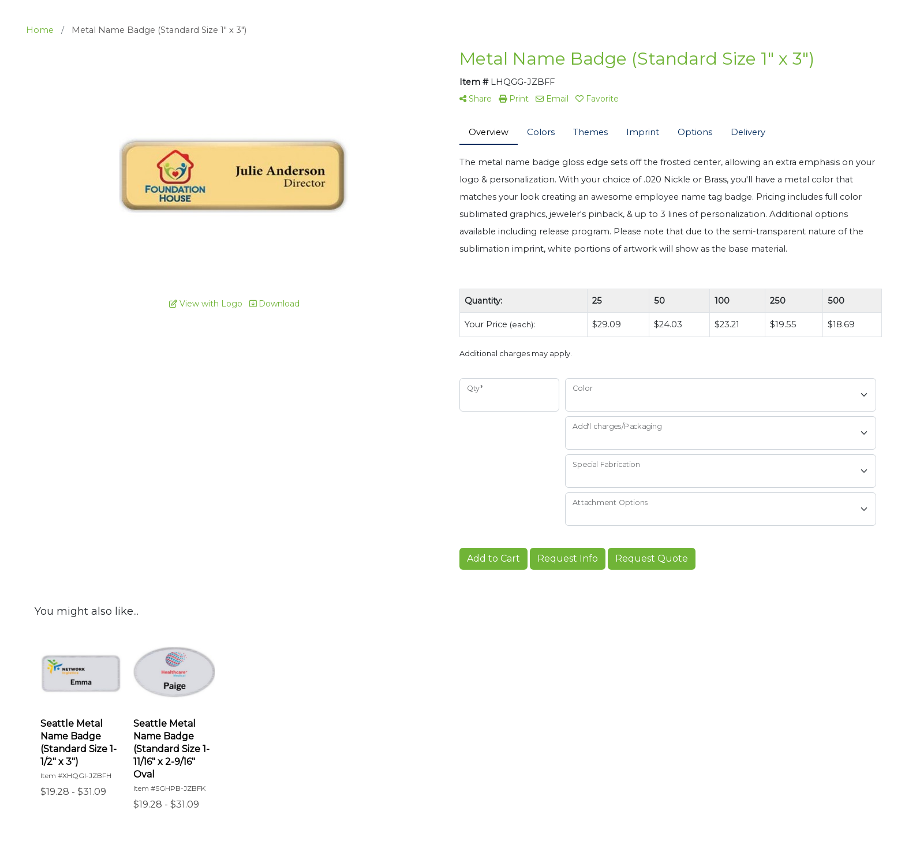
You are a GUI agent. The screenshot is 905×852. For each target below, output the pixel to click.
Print (514, 99)
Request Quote (651, 558)
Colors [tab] (541, 132)
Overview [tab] (488, 132)
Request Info (567, 558)
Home (40, 30)
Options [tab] (695, 132)
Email (552, 99)
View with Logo (205, 303)
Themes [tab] (590, 132)
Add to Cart (493, 558)
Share (475, 99)
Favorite (597, 99)
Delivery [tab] (748, 132)
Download (274, 303)
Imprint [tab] (642, 132)
